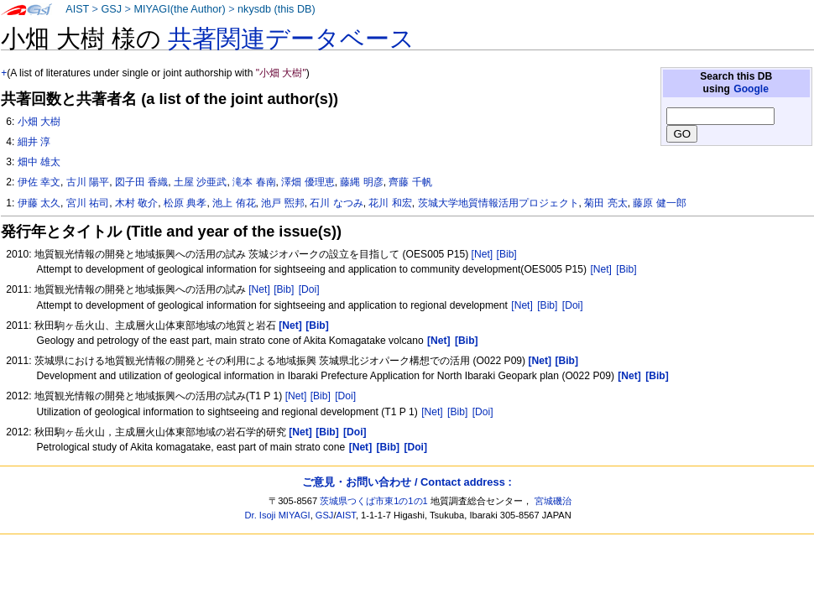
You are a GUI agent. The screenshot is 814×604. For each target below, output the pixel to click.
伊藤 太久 (39, 203)
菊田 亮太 (605, 203)
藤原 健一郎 (659, 203)
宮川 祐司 (87, 203)
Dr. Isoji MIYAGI (277, 515)
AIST (77, 9)
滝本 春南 (253, 182)
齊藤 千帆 (410, 182)
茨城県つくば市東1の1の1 (374, 501)
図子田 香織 (141, 182)
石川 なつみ (336, 203)
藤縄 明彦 (361, 182)
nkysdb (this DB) (276, 9)
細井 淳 (34, 142)
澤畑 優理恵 (307, 182)
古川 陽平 (87, 182)
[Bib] (507, 254)
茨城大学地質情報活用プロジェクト (498, 203)
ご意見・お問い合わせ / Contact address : (406, 482)
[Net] (482, 254)
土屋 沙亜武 (200, 182)
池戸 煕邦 (282, 203)
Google (751, 89)
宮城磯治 (553, 501)
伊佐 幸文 (39, 182)
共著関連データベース (291, 38)
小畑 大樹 (39, 122)
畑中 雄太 (39, 162)
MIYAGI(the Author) (179, 9)
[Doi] (309, 289)
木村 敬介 (136, 203)
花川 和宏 (389, 203)
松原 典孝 (185, 203)
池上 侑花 (233, 203)
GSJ (111, 9)
